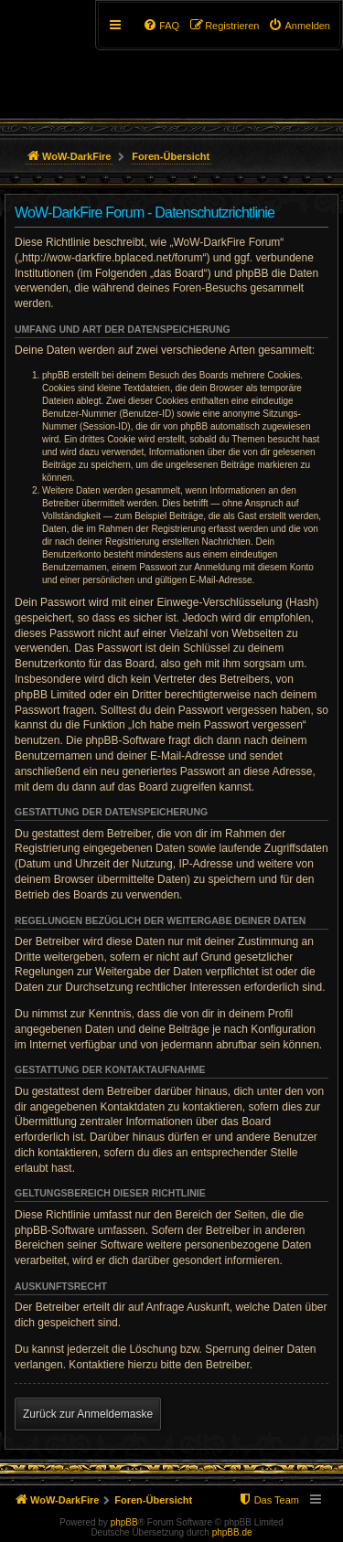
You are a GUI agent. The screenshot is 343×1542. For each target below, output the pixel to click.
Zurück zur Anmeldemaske (88, 1414)
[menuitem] (299, 26)
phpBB (124, 1522)
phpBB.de (232, 1532)
